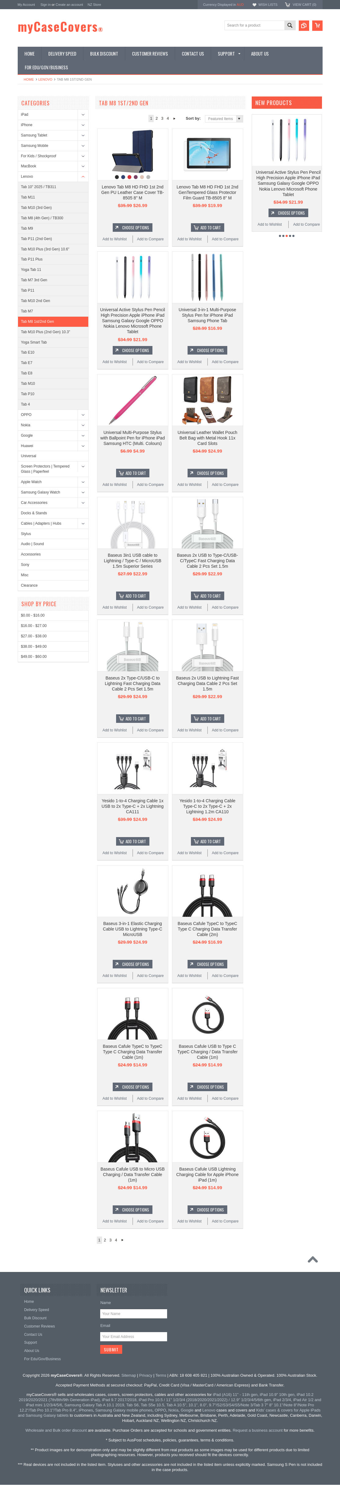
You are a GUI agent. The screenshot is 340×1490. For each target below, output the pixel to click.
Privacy (145, 1375)
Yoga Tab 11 (31, 270)
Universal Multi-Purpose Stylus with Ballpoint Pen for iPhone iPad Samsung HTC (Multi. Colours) (133, 438)
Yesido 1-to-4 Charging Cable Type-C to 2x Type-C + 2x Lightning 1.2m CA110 (207, 806)
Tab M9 (27, 228)
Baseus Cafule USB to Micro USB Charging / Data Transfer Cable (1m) (133, 1174)
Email (105, 1325)
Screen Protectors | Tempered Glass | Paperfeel (45, 469)
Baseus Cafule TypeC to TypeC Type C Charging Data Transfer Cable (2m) (207, 929)
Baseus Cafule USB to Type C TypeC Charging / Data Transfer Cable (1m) (207, 1052)
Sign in (45, 4)
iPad (24, 114)
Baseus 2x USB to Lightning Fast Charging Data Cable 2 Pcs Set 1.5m (207, 683)
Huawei (27, 446)
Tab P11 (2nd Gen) (36, 239)
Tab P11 (28, 290)
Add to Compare (150, 239)
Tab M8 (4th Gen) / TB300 (42, 218)
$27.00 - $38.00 (34, 636)
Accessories (31, 554)
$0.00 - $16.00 (33, 615)
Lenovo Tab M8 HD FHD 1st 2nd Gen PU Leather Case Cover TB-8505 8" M (132, 192)
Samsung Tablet (34, 135)
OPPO (26, 415)
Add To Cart (210, 227)
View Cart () (304, 4)
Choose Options (135, 227)
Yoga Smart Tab (34, 342)
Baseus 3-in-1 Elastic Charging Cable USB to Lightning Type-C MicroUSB (132, 929)
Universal (28, 456)
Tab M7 (27, 311)
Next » (174, 118)
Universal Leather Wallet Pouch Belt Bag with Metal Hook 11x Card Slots (207, 438)
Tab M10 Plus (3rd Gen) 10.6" (45, 249)
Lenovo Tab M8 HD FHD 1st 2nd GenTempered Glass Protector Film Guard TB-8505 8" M (207, 192)
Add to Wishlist (114, 239)
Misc (25, 575)
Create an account (69, 4)
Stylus (26, 534)
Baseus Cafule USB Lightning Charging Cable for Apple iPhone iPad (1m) (207, 1174)
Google (27, 435)
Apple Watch (31, 482)
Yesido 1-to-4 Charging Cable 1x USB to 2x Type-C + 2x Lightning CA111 (132, 806)
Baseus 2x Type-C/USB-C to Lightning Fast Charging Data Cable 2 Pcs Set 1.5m (132, 683)
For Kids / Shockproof (38, 156)
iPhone (26, 125)
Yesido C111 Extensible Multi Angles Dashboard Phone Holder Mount (288, 178)
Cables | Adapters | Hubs (41, 523)
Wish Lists (267, 4)
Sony (25, 565)
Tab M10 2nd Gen (35, 301)
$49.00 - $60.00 (34, 656)
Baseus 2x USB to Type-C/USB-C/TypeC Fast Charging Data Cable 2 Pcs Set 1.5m (207, 561)
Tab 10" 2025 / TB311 (38, 187)
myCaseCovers (61, 26)
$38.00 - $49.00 (34, 646)
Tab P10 (28, 394)
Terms (160, 1375)
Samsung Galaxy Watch (40, 492)
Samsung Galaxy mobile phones (123, 1410)
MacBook (28, 166)
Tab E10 (28, 352)
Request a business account (258, 1430)
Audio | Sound (32, 544)
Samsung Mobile (34, 146)
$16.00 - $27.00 (34, 626)
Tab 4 (25, 404)
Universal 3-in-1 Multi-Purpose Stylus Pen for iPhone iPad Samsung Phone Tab (207, 315)
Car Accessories (34, 503)
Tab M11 (28, 197)
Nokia (26, 425)
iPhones (86, 1410)
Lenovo (45, 79)
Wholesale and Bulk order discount (56, 1430)
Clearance (29, 585)
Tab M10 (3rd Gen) (36, 208)
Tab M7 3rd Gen (34, 280)
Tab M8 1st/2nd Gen (37, 321)
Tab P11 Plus (32, 259)
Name (105, 1302)
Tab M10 (28, 383)
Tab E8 (26, 373)
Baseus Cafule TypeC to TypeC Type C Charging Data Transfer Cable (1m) (133, 1052)
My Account (26, 4)
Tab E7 (26, 363)
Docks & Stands (34, 513)
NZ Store (94, 4)
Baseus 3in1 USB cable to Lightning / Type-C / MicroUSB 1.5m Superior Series (132, 561)
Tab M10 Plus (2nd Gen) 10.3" (45, 332)
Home (29, 79)
